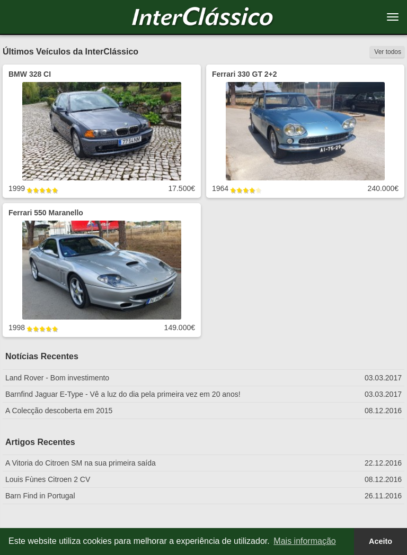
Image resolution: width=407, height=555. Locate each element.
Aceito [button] (380, 541)
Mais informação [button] (304, 540)
